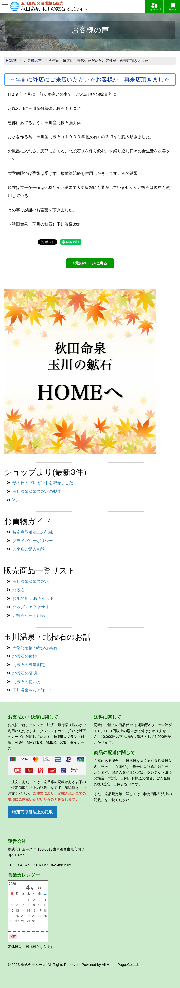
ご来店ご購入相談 (28, 549)
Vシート (19, 500)
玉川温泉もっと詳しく (32, 690)
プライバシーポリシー (32, 541)
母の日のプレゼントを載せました (42, 483)
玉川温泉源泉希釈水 (30, 581)
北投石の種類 (24, 656)
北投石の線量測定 (28, 665)
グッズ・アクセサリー (32, 607)
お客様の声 (33, 61)
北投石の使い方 (26, 682)
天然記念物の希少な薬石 (34, 648)
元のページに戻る (90, 263)
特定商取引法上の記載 (32, 532)
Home (11, 61)
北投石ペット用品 (28, 615)
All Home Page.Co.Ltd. (120, 965)
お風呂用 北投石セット (33, 598)
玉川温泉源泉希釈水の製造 (36, 491)
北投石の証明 (24, 673)
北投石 (18, 590)
